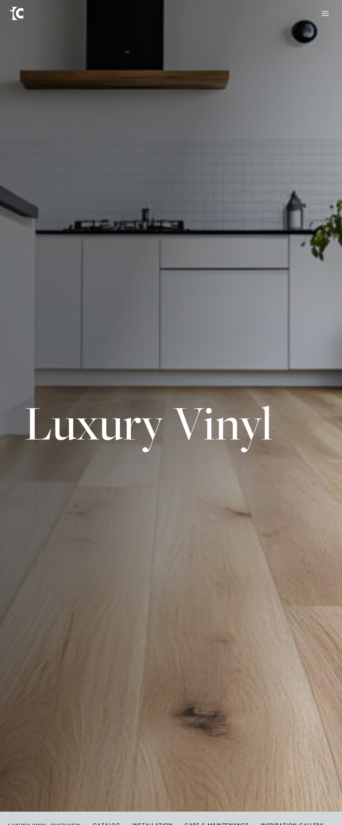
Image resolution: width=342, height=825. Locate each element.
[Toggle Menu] (325, 13)
